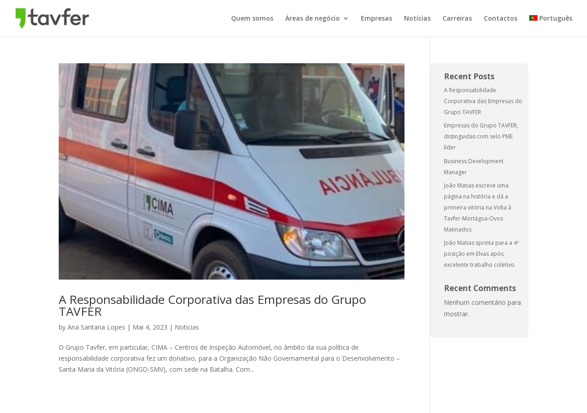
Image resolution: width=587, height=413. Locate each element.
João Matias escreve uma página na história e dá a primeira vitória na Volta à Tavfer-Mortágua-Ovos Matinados (477, 207)
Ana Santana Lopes (96, 327)
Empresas (376, 18)
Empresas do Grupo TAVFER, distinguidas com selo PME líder (481, 136)
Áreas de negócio (312, 18)
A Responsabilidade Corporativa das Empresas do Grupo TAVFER (212, 305)
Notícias (417, 18)
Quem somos (252, 18)
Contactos (500, 18)
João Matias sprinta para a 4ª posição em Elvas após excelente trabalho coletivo (481, 254)
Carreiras (457, 18)
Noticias (187, 327)
